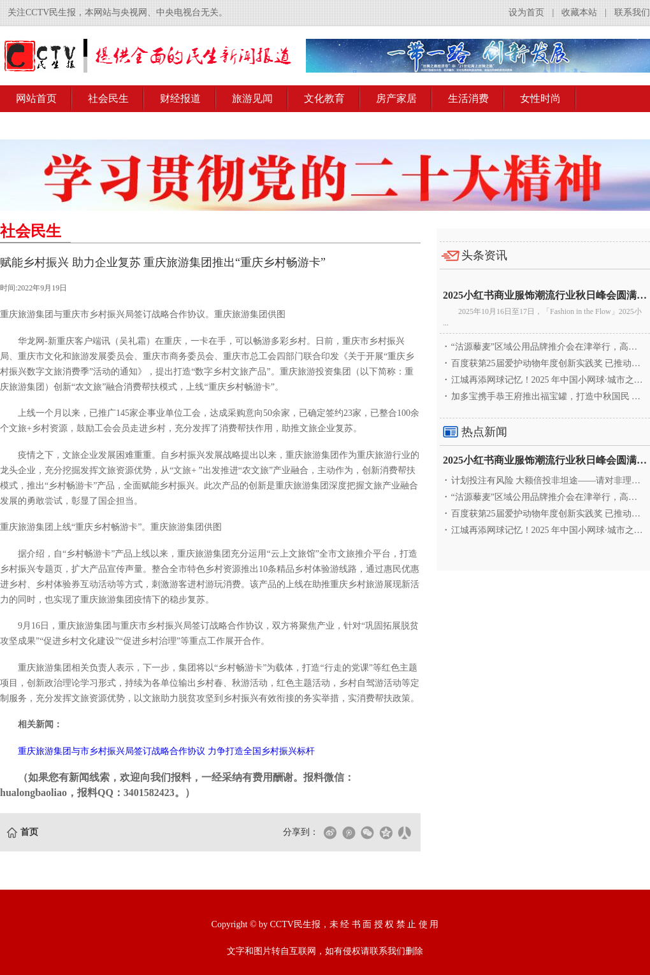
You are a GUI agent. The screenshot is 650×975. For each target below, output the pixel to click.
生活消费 (468, 98)
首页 (29, 832)
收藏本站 (579, 12)
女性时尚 (540, 98)
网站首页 (36, 98)
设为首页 (526, 12)
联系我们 (632, 12)
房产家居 (396, 98)
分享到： (301, 832)
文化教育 (324, 98)
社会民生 (108, 98)
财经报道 (180, 98)
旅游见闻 (252, 98)
